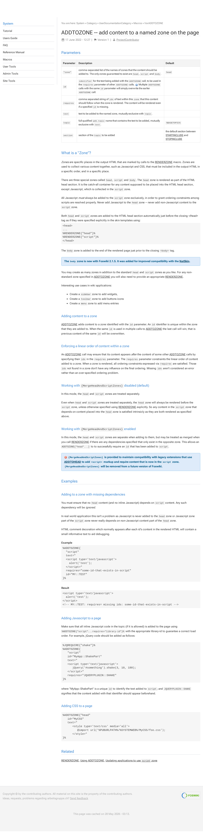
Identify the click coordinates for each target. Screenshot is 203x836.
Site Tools (9, 85)
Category (92, 27)
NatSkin (184, 266)
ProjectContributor (127, 44)
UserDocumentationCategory (115, 27)
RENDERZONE (164, 166)
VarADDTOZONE (153, 27)
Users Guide (10, 43)
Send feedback (79, 803)
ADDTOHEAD (72, 466)
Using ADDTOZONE (92, 765)
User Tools (9, 71)
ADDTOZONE (102, 281)
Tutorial (7, 35)
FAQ (5, 50)
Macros (7, 64)
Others (24, 7)
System (8, 28)
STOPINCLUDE (174, 143)
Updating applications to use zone (131, 765)
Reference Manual (13, 57)
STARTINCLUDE (174, 139)
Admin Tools (10, 78)
